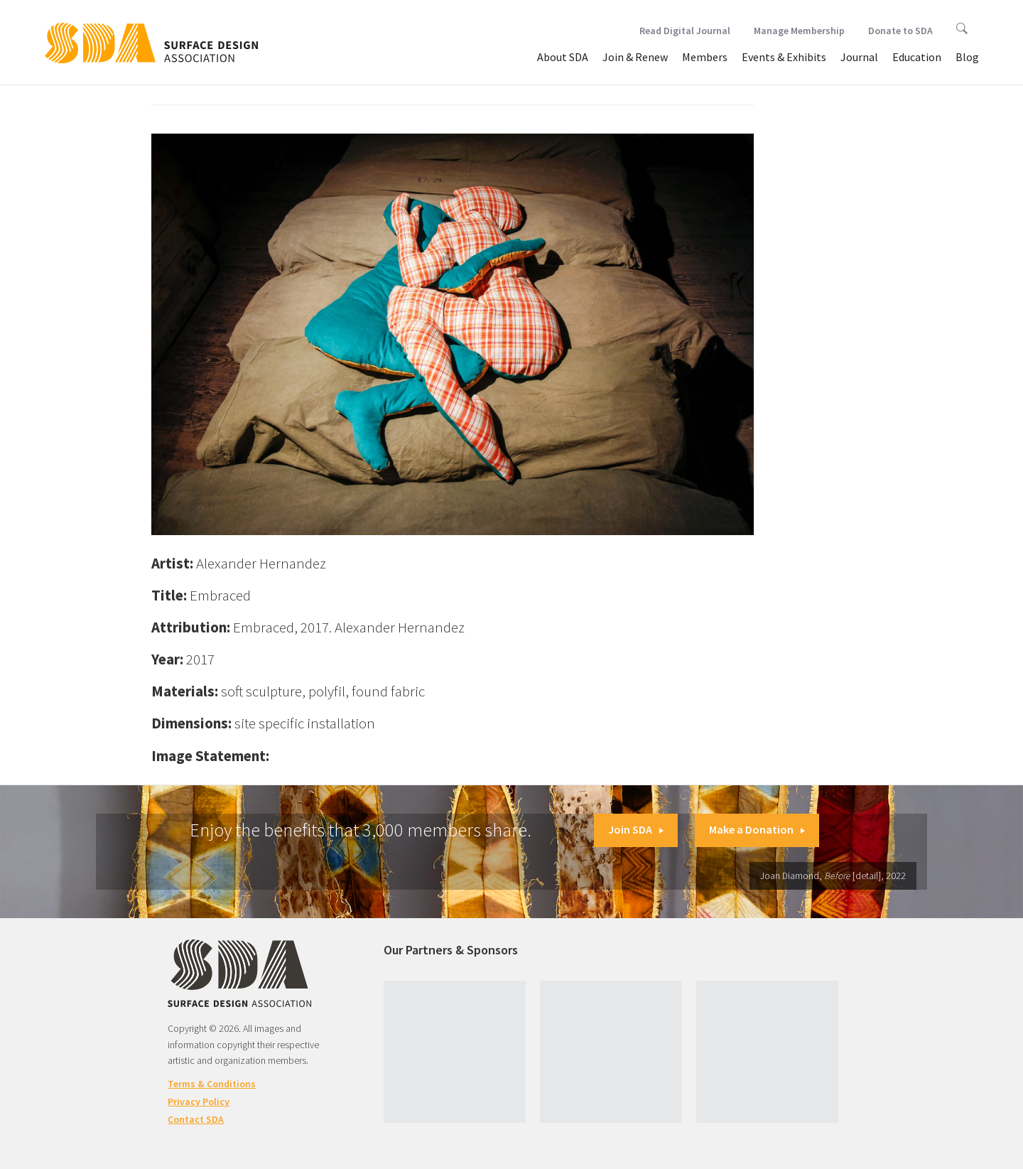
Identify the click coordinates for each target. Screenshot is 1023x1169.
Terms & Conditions (212, 1083)
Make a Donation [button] (757, 829)
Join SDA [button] (636, 829)
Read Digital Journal (684, 30)
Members (704, 57)
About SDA (562, 57)
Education (916, 57)
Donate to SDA (900, 30)
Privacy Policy (198, 1101)
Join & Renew (635, 57)
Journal (859, 57)
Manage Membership (799, 30)
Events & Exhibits (784, 57)
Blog (967, 57)
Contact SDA (196, 1119)
